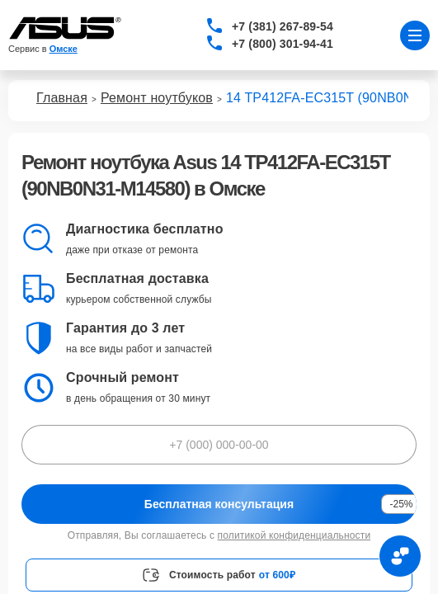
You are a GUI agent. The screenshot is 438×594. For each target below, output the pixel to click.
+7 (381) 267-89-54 (282, 26)
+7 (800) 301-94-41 (282, 43)
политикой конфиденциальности (294, 535)
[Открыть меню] (415, 35)
